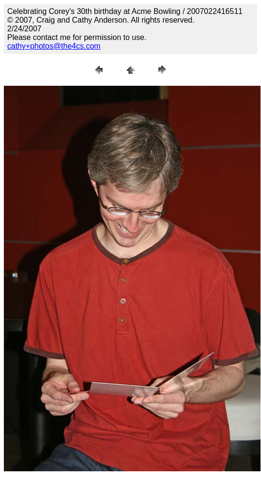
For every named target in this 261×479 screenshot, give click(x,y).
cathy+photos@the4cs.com (54, 46)
